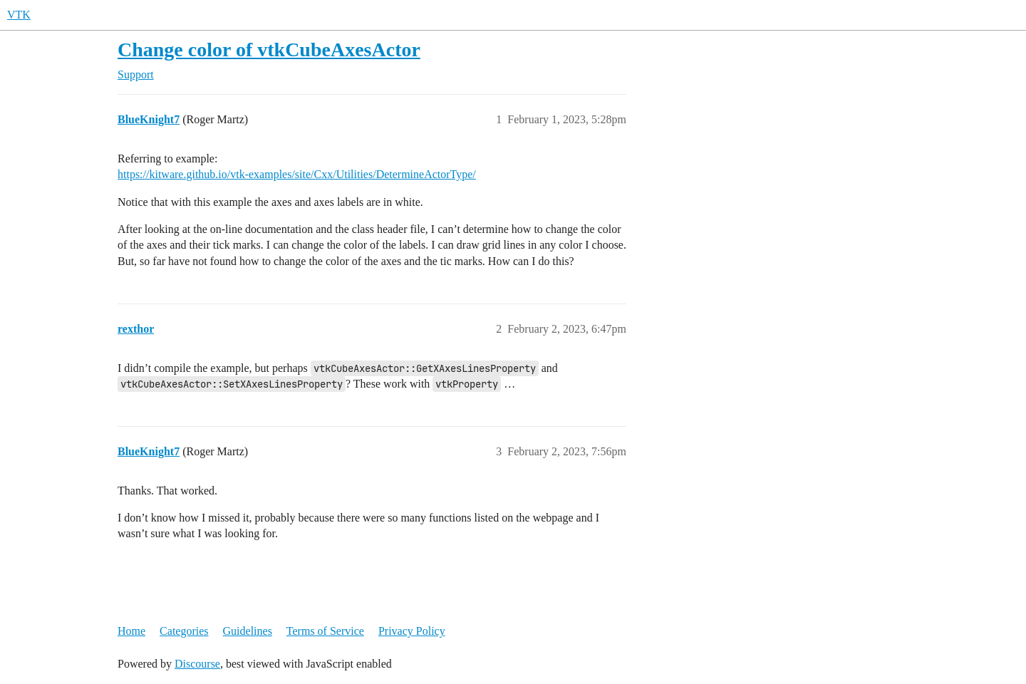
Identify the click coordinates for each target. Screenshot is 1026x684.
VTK (19, 15)
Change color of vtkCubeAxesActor (269, 49)
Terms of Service (325, 631)
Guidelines (247, 631)
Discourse (197, 664)
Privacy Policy (411, 631)
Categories (184, 631)
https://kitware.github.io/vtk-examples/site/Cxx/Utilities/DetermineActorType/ (297, 174)
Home (131, 631)
